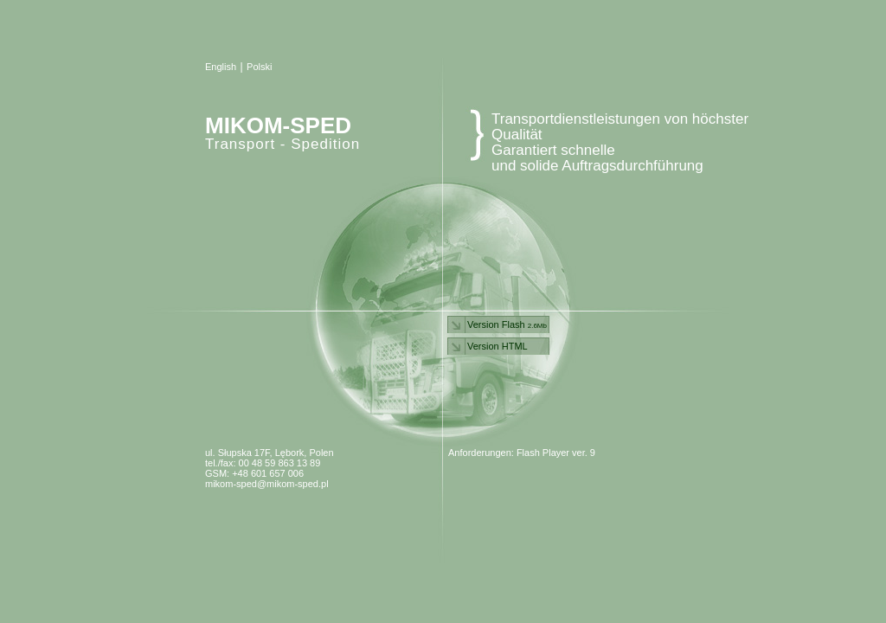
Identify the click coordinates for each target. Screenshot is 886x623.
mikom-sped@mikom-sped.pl (267, 483)
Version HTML (497, 346)
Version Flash (507, 324)
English (220, 66)
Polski (259, 66)
